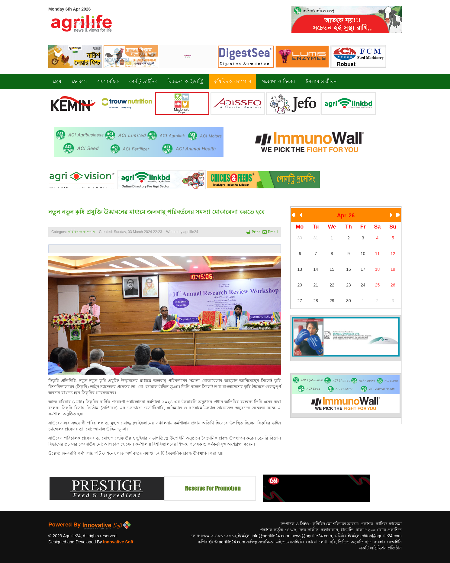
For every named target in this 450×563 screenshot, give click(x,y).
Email (272, 232)
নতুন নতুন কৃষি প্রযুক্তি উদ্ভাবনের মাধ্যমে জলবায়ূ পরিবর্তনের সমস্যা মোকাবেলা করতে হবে (156, 212)
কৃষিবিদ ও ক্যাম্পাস (81, 232)
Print (255, 232)
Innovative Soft (118, 541)
